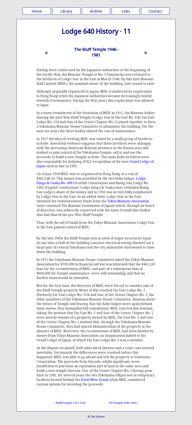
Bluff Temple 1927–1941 (71, 403)
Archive (96, 11)
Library (66, 11)
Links (126, 11)
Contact (155, 11)
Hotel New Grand (95, 379)
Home (37, 11)
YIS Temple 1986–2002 (123, 403)
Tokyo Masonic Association (128, 201)
